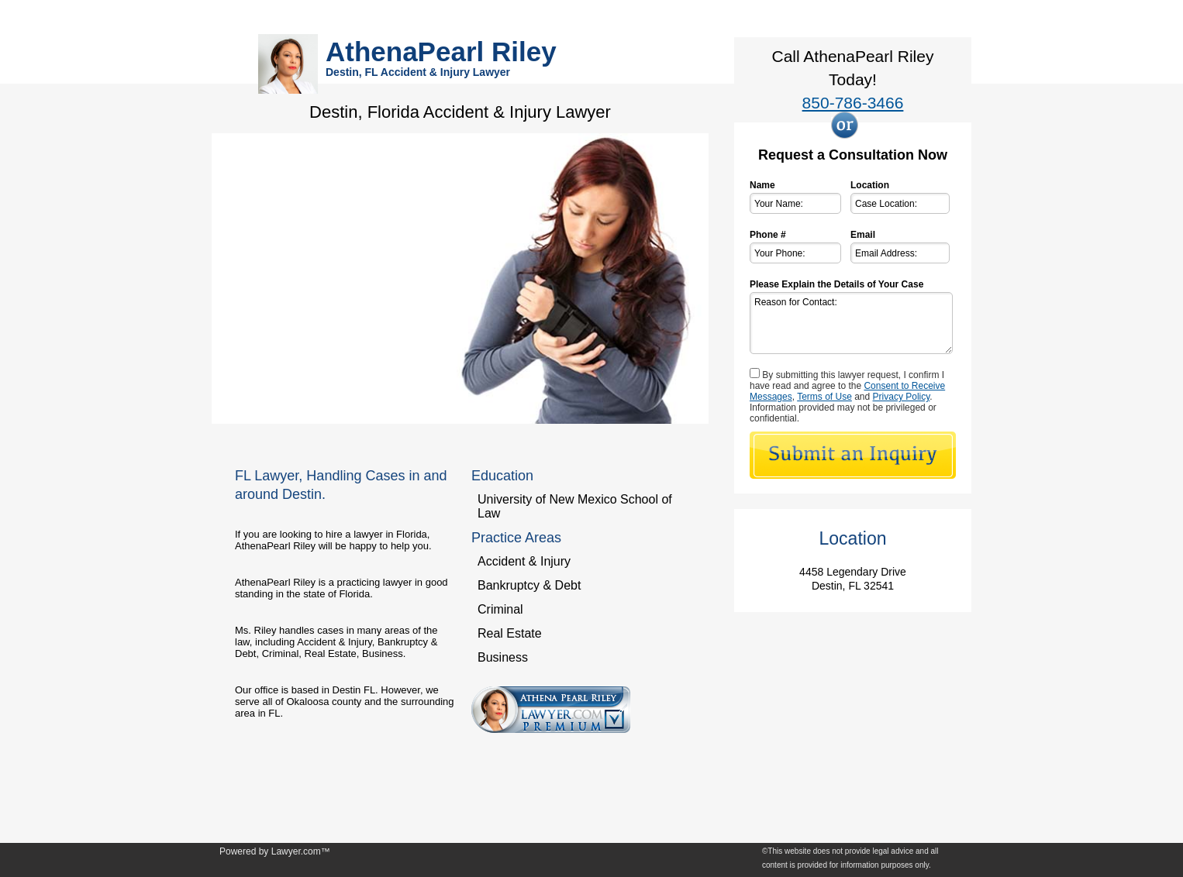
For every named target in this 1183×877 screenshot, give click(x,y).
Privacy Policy (901, 396)
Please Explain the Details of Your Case (836, 284)
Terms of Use (824, 396)
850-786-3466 (853, 103)
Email (862, 234)
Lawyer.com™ (300, 851)
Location (869, 185)
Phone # (768, 234)
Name (762, 185)
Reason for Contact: (851, 323)
